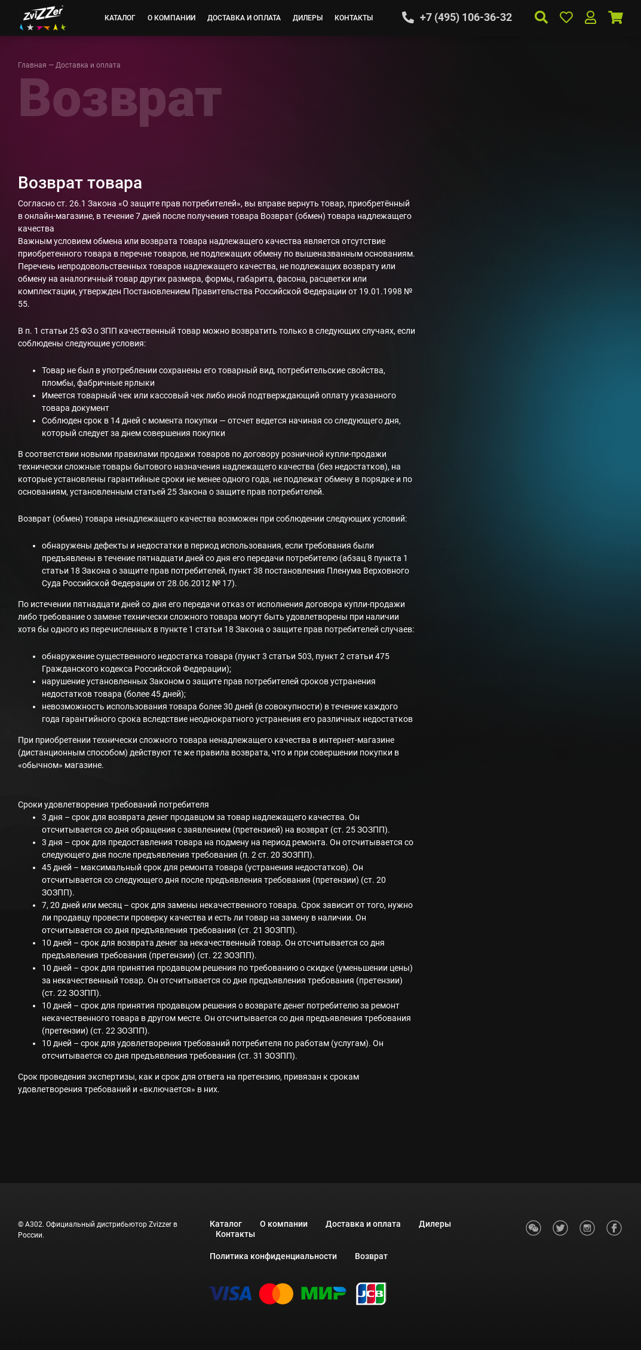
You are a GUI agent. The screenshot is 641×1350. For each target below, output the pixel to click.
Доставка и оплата (244, 18)
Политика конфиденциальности (273, 1256)
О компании (171, 18)
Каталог (120, 18)
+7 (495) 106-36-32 (466, 17)
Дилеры (308, 18)
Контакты (354, 18)
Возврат (371, 1256)
